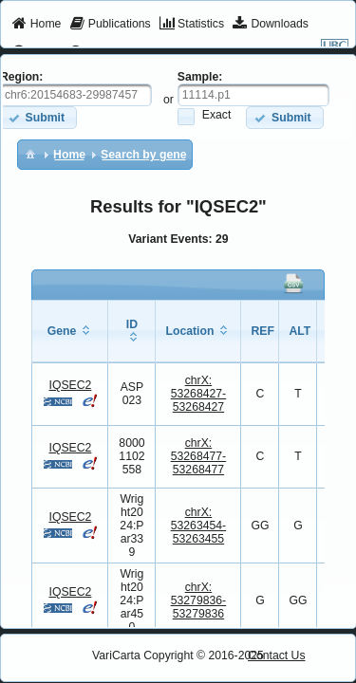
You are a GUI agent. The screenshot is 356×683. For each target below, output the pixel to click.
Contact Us (277, 655)
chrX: (199, 394)
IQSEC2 (69, 385)
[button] (284, 117)
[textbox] (253, 94)
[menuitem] (37, 24)
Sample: (200, 76)
